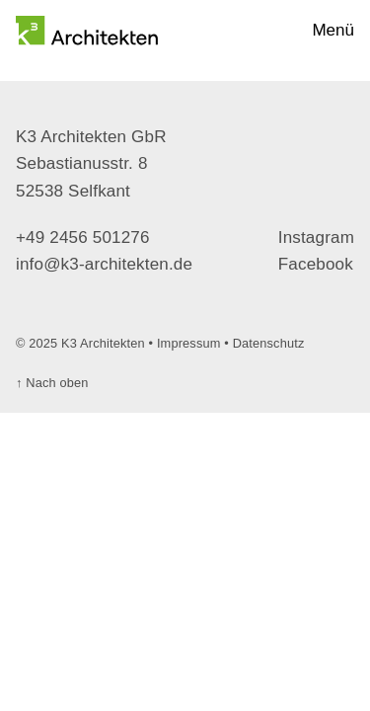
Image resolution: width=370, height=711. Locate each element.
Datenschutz (269, 343)
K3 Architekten (103, 343)
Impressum (189, 343)
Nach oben (52, 382)
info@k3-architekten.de (104, 264)
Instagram (316, 237)
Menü (333, 30)
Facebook (315, 264)
